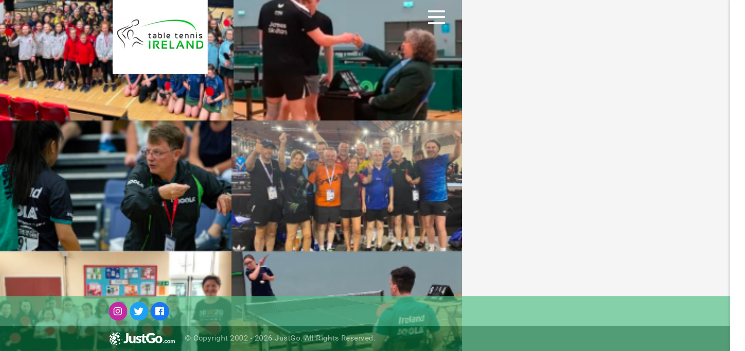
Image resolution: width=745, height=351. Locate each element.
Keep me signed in (609, 232)
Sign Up (722, 17)
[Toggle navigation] (436, 17)
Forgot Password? (603, 251)
